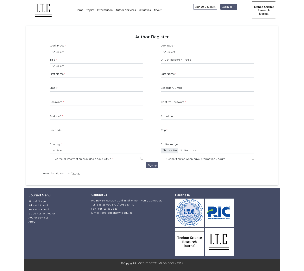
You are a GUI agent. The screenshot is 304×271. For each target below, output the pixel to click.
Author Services (126, 10)
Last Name (168, 74)
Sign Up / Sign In (205, 6)
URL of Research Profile (176, 59)
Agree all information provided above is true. (83, 158)
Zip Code (55, 130)
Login (76, 173)
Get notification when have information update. (196, 158)
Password (57, 102)
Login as (227, 6)
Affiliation (167, 116)
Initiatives (145, 10)
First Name (57, 74)
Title (53, 59)
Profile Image (169, 144)
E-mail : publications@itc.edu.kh (111, 212)
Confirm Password (173, 102)
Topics (90, 10)
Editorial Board (38, 205)
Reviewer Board (38, 209)
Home (79, 10)
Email (53, 87)
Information (105, 10)
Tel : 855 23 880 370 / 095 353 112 (112, 204)
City (164, 130)
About (158, 10)
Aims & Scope (37, 201)
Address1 (56, 116)
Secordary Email (171, 87)
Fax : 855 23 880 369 (104, 208)
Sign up (152, 165)
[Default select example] (96, 52)
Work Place (58, 45)
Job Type (167, 45)
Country (55, 144)
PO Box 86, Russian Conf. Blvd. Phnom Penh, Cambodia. (127, 200)
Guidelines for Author (41, 213)
